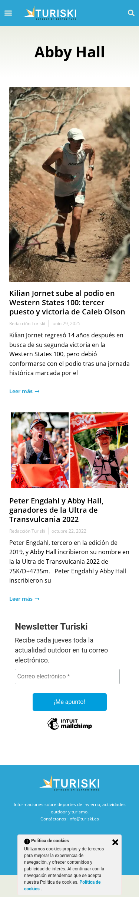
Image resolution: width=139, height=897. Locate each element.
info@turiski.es (84, 819)
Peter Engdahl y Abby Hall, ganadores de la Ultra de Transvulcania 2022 (56, 510)
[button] (131, 13)
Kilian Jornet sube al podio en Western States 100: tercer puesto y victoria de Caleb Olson (67, 302)
